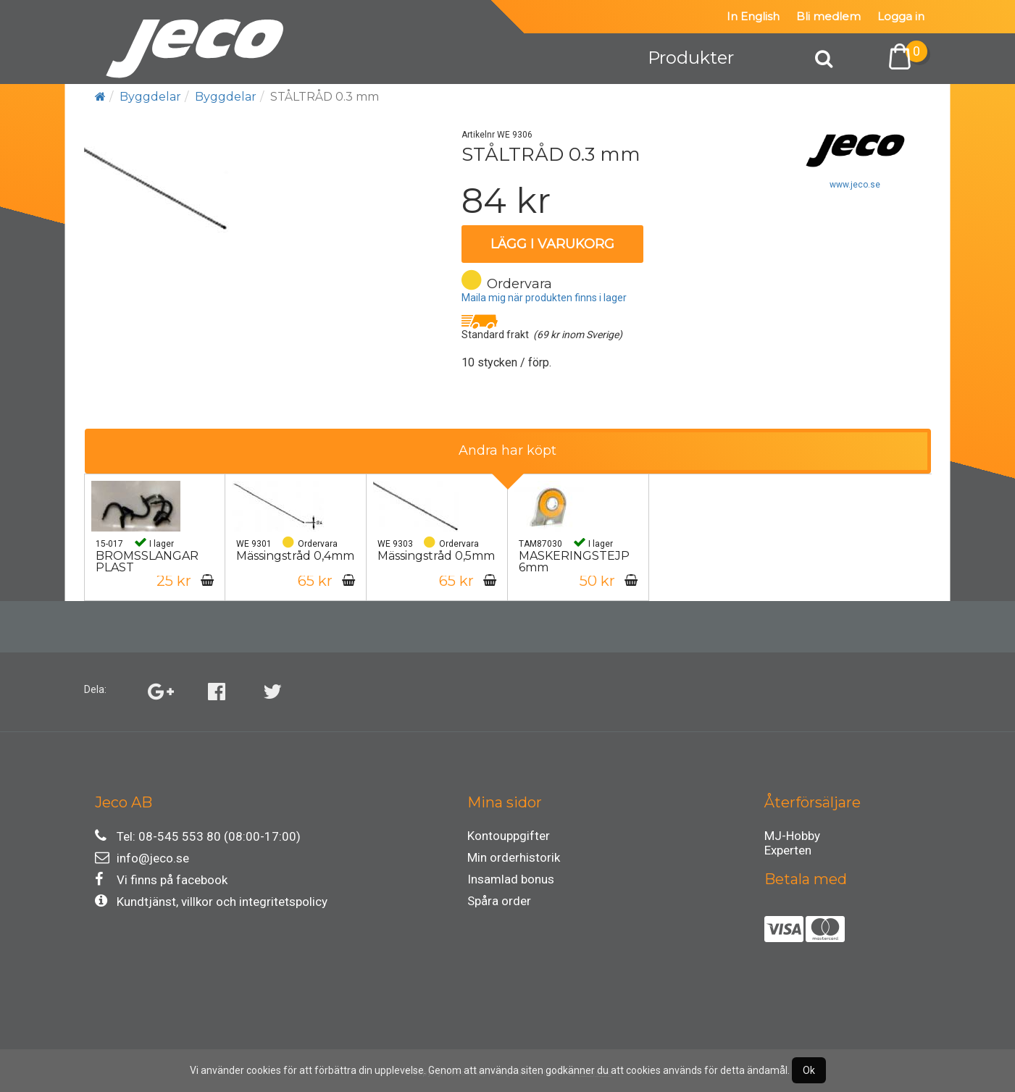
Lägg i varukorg (552, 244)
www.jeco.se (855, 185)
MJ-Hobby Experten (792, 837)
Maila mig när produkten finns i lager (544, 297)
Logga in (900, 16)
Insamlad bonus (510, 879)
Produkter (691, 57)
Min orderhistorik (513, 857)
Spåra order (499, 901)
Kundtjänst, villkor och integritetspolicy (211, 901)
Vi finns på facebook (161, 879)
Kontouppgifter (508, 835)
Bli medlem (828, 16)
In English (753, 16)
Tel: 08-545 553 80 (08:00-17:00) (198, 836)
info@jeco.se (142, 857)
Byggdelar (150, 97)
